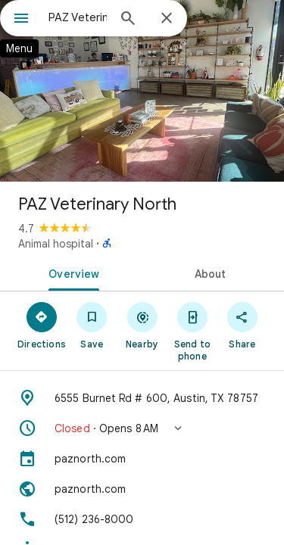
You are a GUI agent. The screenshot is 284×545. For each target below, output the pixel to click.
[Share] (242, 324)
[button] (142, 428)
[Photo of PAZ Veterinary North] (142, 91)
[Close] (166, 19)
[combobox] (77, 17)
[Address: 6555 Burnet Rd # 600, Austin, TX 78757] (142, 398)
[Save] (92, 324)
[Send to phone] (192, 331)
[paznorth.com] (142, 459)
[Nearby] (142, 324)
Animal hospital (55, 244)
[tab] (71, 272)
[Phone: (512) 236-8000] (142, 519)
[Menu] (21, 19)
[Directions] (42, 324)
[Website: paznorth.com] (142, 489)
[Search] (128, 19)
